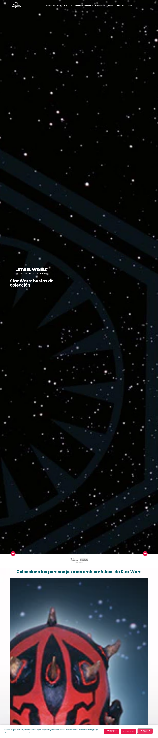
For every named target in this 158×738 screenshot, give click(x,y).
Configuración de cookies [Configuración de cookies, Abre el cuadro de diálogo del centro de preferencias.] (145, 731)
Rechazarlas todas (128, 731)
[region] (79, 731)
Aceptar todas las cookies (112, 731)
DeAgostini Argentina (16, 4)
